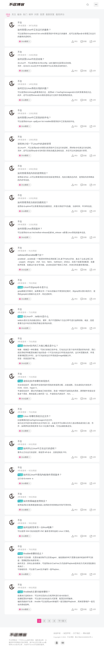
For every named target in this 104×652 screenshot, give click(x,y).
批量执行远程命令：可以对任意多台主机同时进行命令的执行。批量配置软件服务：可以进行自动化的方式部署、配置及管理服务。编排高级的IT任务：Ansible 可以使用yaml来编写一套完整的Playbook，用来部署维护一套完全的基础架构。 (56, 600)
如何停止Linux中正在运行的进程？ (37, 448)
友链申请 (57, 633)
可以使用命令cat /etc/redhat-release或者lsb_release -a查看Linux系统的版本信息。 (52, 232)
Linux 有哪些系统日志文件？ (34, 416)
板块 (19, 14)
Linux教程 (24, 41)
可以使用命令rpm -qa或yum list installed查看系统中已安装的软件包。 (47, 121)
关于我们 (76, 633)
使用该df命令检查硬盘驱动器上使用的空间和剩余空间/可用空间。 (45, 505)
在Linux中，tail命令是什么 (33, 316)
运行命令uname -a (25, 478)
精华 (31, 14)
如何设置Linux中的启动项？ (31, 59)
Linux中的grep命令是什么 (33, 287)
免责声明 (66, 633)
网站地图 (86, 633)
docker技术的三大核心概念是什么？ (38, 346)
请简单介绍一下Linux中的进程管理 (34, 144)
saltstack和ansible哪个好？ (31, 255)
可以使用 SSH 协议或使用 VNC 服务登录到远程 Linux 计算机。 (44, 531)
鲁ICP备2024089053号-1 (84, 637)
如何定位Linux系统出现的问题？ (33, 88)
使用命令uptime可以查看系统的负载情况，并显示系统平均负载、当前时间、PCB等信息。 (56, 206)
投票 (42, 14)
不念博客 (70, 637)
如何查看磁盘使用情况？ (32, 501)
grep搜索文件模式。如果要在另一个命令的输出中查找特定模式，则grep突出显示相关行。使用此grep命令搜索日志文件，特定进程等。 (56, 292)
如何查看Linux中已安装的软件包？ (34, 117)
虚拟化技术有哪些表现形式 (33, 381)
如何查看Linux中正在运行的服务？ (34, 30)
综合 (8, 14)
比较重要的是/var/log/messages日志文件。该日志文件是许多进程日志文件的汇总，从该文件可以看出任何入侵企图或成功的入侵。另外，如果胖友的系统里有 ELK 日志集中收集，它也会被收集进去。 (55, 423)
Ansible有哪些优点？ (30, 553)
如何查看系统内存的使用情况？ (33, 173)
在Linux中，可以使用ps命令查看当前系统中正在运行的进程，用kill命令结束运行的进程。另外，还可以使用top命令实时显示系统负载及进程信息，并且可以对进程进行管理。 (55, 149)
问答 (36, 14)
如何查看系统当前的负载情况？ (33, 202)
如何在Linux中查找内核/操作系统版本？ (40, 475)
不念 (20, 22)
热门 (25, 14)
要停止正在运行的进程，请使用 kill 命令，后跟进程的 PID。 (43, 452)
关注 (14, 14)
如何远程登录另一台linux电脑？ (36, 527)
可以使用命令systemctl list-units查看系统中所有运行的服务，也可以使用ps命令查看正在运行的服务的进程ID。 (57, 35)
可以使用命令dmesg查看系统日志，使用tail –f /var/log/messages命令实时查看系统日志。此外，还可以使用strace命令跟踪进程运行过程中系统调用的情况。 (55, 93)
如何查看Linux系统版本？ (30, 228)
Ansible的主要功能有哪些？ (34, 592)
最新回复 (50, 14)
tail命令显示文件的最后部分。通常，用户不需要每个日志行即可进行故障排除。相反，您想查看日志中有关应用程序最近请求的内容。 (56, 321)
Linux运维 (24, 237)
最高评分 (60, 14)
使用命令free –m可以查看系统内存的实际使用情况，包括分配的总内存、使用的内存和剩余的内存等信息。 (56, 178)
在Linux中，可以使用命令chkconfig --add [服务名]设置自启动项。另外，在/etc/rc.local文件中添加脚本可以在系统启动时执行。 (45, 64)
